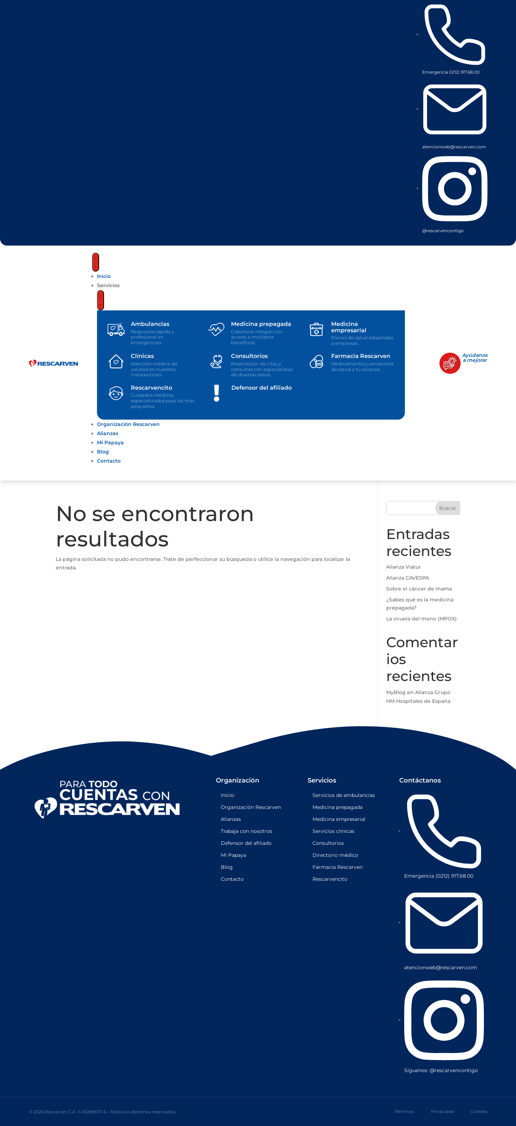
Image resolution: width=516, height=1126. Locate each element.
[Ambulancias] (116, 329)
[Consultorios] (216, 361)
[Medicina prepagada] (216, 329)
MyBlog (396, 692)
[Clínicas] (116, 361)
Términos (404, 1111)
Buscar (447, 508)
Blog (227, 867)
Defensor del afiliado (261, 387)
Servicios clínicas (333, 831)
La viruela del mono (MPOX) (421, 618)
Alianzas (231, 819)
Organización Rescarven (251, 807)
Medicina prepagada (261, 324)
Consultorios (249, 356)
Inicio (227, 795)
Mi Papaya (233, 855)
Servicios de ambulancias (343, 795)
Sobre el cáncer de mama (419, 589)
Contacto (232, 879)
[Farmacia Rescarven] (316, 361)
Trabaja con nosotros (246, 831)
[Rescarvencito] (116, 393)
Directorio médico (335, 855)
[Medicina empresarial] (316, 329)
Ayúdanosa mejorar (474, 357)
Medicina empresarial (348, 327)
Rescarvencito (151, 387)
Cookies (479, 1111)
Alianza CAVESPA (407, 578)
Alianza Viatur (403, 567)
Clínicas (142, 356)
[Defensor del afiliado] (216, 393)
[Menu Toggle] (95, 262)
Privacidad (442, 1111)
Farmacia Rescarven (360, 356)
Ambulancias (150, 324)
